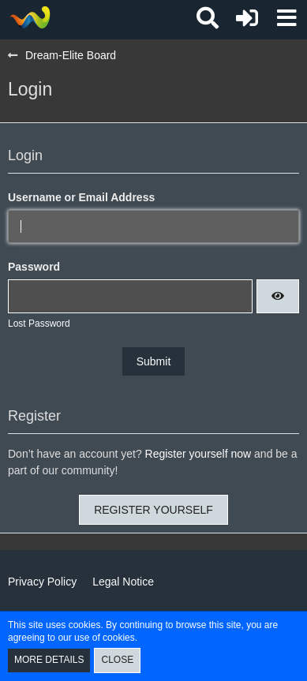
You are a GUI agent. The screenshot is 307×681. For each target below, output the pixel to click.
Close (117, 659)
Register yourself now (198, 453)
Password (34, 266)
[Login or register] (247, 18)
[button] (286, 18)
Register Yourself (153, 509)
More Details (49, 659)
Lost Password (39, 323)
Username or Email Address (81, 197)
